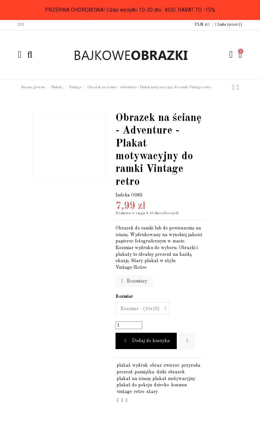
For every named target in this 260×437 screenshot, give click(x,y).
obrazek (176, 372)
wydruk (140, 365)
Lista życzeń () (228, 25)
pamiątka (144, 372)
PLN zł (202, 25)
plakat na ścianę (134, 378)
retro (139, 391)
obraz (156, 365)
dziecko (161, 385)
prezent (125, 372)
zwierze (171, 365)
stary (152, 391)
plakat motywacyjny (173, 378)
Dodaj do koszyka (146, 340)
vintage (124, 391)
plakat (123, 365)
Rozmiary (134, 281)
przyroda (190, 365)
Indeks (123, 195)
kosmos (179, 385)
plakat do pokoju (134, 385)
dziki (161, 372)
